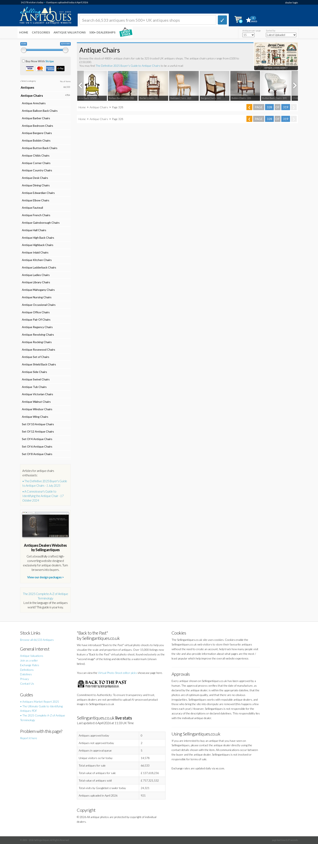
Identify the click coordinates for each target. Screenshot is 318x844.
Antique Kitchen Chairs (36, 260)
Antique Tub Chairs (34, 387)
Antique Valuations (70, 32)
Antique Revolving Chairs (37, 334)
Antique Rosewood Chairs (38, 349)
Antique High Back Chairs (37, 237)
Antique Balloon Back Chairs (39, 110)
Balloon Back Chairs (119, 98)
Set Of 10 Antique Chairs (37, 424)
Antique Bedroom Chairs (37, 125)
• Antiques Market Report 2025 (39, 701)
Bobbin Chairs (239, 98)
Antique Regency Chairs (37, 327)
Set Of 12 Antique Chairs (37, 431)
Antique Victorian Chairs (37, 394)
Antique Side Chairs (34, 372)
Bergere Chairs (208, 98)
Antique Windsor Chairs (36, 409)
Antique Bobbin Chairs (35, 140)
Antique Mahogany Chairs (38, 289)
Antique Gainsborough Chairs (40, 222)
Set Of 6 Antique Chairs (36, 446)
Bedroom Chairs (178, 98)
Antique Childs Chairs (35, 155)
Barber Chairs (147, 98)
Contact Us (27, 683)
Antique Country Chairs (36, 170)
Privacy (24, 679)
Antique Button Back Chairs (39, 148)
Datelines (26, 674)
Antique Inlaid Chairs (34, 252)
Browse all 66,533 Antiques (37, 639)
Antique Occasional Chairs (38, 304)
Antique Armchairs (33, 103)
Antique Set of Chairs (35, 357)
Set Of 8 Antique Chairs (36, 454)
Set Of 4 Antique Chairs (36, 439)
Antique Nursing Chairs (36, 297)
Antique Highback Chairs (37, 245)
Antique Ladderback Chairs (38, 267)
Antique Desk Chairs (34, 177)
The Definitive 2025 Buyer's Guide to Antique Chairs (128, 65)
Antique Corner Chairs (35, 163)
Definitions (27, 669)
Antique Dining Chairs (35, 185)
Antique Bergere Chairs (36, 133)
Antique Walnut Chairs (36, 401)
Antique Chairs (99, 107)
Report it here (28, 738)
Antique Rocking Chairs (36, 342)
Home (23, 32)
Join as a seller (29, 660)
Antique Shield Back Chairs (38, 364)
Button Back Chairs (271, 98)
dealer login (291, 2)
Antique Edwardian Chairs (38, 192)
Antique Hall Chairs (33, 230)
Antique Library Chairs (35, 282)
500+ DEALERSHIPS (102, 32)
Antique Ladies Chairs (35, 275)
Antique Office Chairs (35, 312)
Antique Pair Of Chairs (35, 319)
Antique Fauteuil (32, 207)
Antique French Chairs (35, 215)
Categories (41, 32)
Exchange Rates (29, 665)
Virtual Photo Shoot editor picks (117, 672)
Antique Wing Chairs (34, 416)
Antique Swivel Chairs (35, 379)
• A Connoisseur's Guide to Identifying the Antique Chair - (42, 496)
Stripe (49, 61)
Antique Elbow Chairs (35, 200)
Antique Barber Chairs (35, 118)
